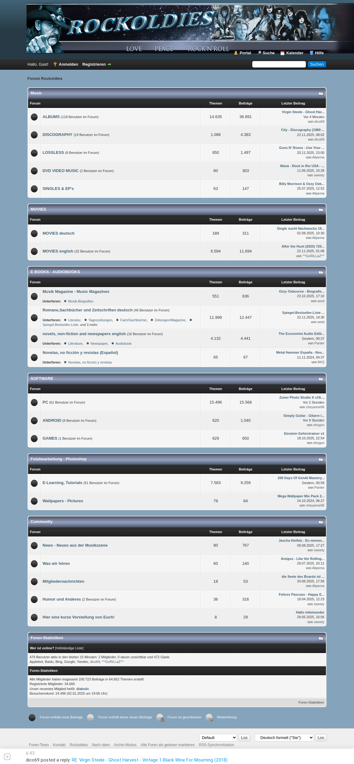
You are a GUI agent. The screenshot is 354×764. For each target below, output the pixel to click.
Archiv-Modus (125, 745)
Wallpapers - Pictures (63, 501)
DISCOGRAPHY (57, 134)
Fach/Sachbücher (133, 320)
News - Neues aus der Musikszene (75, 545)
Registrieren (94, 64)
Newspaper (99, 343)
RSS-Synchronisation (216, 745)
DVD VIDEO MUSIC (61, 170)
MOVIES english (58, 251)
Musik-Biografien (80, 301)
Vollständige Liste (69, 648)
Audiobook (124, 343)
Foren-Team (39, 745)
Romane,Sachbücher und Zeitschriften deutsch (88, 310)
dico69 (319, 121)
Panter (319, 343)
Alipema (318, 157)
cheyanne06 (315, 407)
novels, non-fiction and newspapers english (84, 333)
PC (45, 402)
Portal (245, 53)
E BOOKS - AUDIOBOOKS (55, 271)
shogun (318, 425)
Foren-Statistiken (311, 702)
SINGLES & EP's (58, 188)
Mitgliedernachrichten (63, 581)
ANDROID (52, 420)
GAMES (50, 438)
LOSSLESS (53, 152)
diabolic (82, 689)
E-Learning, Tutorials (62, 482)
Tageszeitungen (100, 320)
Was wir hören (56, 563)
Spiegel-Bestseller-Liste (60, 325)
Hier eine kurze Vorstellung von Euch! (78, 617)
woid (320, 301)
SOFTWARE (42, 378)
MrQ (321, 362)
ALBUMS (51, 116)
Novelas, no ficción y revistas (90, 362)
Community (42, 521)
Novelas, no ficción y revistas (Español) (80, 352)
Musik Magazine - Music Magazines (76, 291)
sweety (319, 175)
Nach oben (101, 745)
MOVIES (38, 209)
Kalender (294, 53)
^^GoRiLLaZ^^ (313, 256)
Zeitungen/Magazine (170, 320)
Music (36, 93)
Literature (75, 343)
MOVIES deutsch (59, 233)
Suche (269, 53)
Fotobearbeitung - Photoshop (59, 459)
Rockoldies (79, 745)
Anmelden (68, 64)
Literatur (74, 320)
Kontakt (59, 745)
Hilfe (319, 53)
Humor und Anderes (62, 599)
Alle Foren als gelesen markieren (168, 745)
